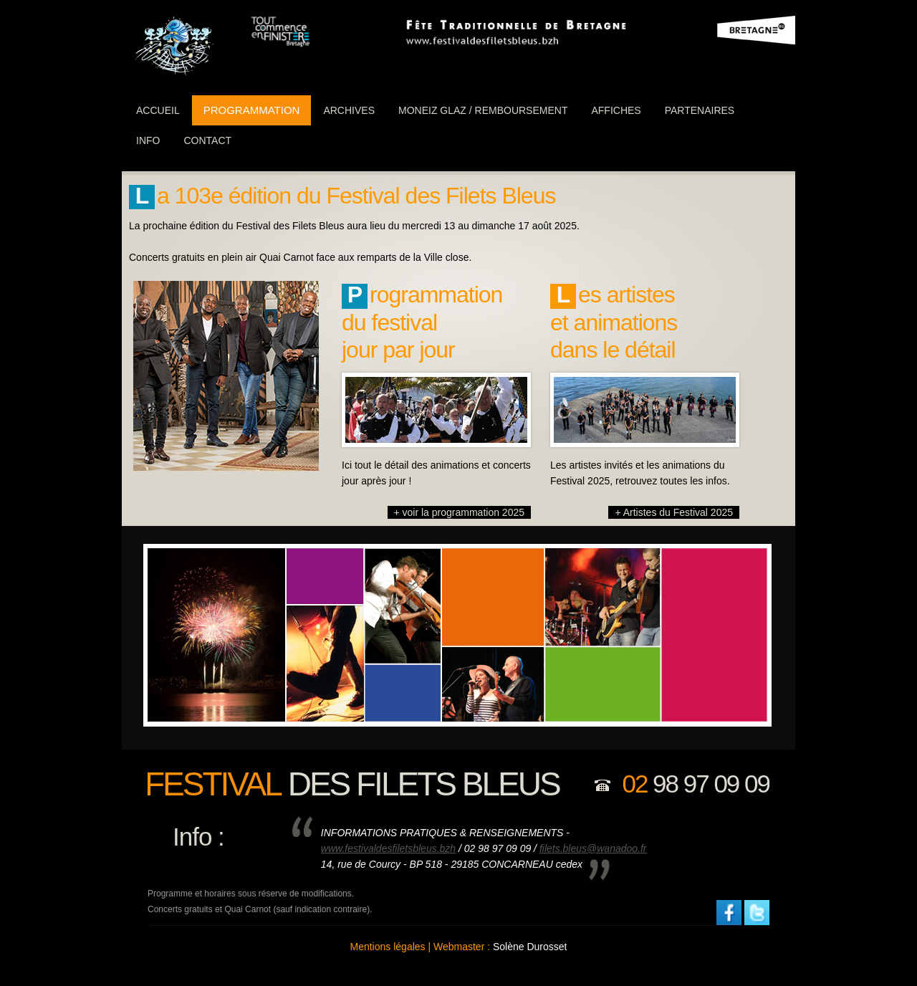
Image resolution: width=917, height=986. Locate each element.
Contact (207, 140)
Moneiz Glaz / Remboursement (482, 110)
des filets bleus (352, 784)
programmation (251, 110)
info (148, 140)
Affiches (615, 110)
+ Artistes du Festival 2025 (674, 512)
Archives (349, 110)
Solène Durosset (530, 946)
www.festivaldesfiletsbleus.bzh (388, 848)
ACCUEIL (158, 110)
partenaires (700, 110)
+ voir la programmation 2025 (459, 512)
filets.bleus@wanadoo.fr (593, 848)
